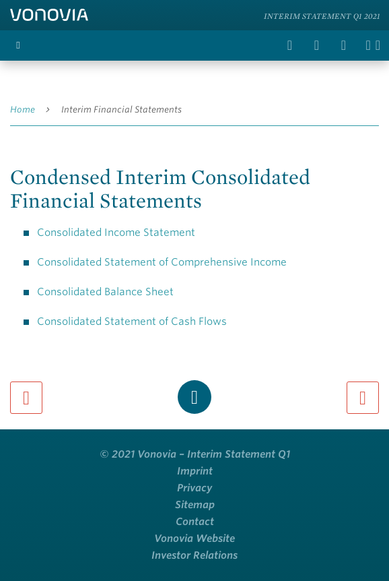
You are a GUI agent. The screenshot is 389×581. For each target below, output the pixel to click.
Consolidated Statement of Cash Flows (132, 321)
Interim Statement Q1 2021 (322, 16)
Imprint (195, 471)
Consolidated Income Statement (116, 232)
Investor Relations (194, 555)
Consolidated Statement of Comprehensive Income (162, 262)
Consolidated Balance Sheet (105, 292)
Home (22, 109)
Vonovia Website (194, 538)
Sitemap (195, 505)
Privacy (194, 488)
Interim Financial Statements (121, 109)
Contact (195, 522)
